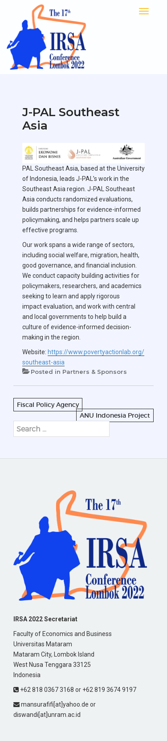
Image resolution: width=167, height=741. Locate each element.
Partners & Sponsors (94, 371)
